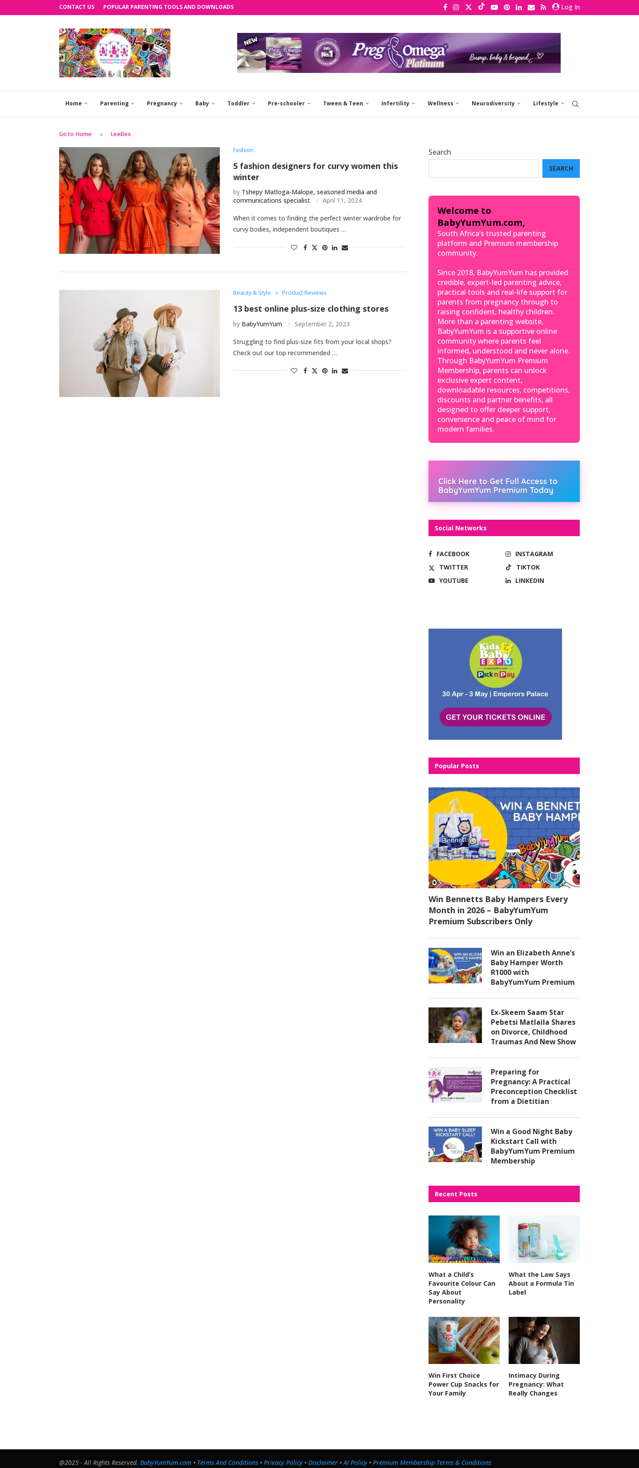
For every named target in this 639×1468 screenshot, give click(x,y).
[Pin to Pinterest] (325, 246)
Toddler (238, 102)
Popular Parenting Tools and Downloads (168, 7)
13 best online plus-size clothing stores (310, 307)
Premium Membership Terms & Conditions (432, 1454)
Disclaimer (323, 1454)
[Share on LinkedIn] (334, 246)
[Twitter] (468, 7)
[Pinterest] (507, 7)
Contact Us (76, 7)
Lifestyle (545, 102)
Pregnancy (162, 102)
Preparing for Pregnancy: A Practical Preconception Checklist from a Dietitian (534, 1087)
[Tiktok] (481, 7)
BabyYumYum (262, 323)
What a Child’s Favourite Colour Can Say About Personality (464, 1285)
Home (73, 102)
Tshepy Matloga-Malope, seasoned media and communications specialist (305, 195)
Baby (202, 102)
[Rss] (543, 7)
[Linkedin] (519, 7)
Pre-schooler (286, 102)
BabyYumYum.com (165, 1454)
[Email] (531, 7)
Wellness (440, 102)
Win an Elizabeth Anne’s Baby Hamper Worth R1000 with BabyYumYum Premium (533, 967)
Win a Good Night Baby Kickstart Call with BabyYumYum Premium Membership (533, 1147)
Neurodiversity (493, 102)
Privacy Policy (283, 1454)
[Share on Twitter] (314, 246)
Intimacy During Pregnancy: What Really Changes (536, 1376)
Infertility (395, 102)
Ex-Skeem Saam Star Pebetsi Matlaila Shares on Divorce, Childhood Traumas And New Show (534, 1027)
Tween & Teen (343, 102)
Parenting (114, 102)
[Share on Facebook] (305, 246)
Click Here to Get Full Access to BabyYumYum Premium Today (498, 484)
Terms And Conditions (227, 1454)
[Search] (575, 103)
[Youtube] (494, 7)
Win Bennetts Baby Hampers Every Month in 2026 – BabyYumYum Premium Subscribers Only (498, 909)
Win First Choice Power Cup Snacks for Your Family (463, 1376)
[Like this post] (294, 246)
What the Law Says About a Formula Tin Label (541, 1285)
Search (440, 151)
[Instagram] (456, 7)
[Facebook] (445, 7)
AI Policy (355, 1454)
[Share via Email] (345, 246)
